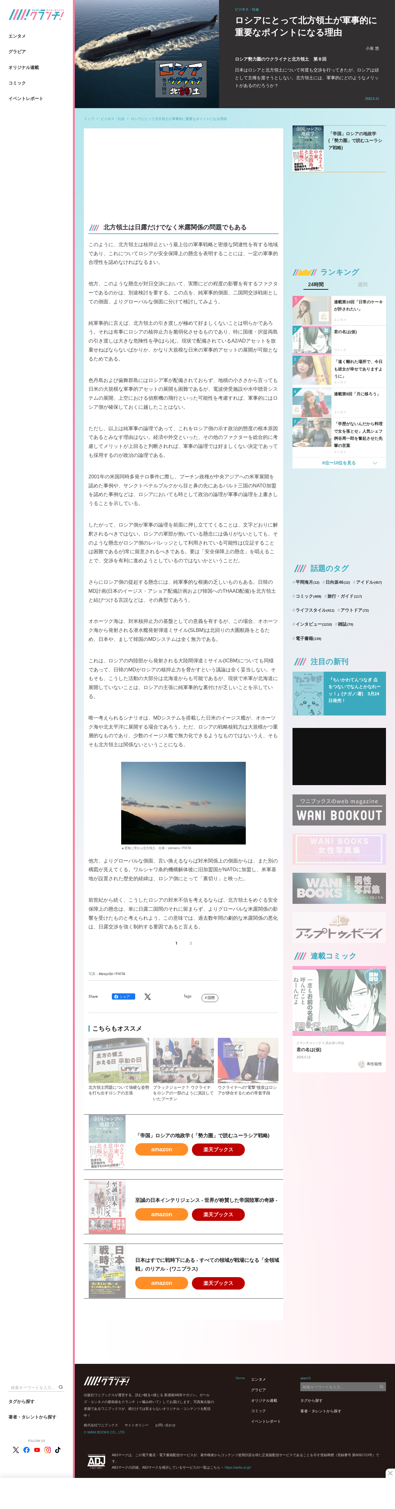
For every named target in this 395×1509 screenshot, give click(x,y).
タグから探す (21, 1401)
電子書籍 (308, 638)
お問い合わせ (165, 1425)
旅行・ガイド (344, 596)
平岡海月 (308, 582)
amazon (161, 1149)
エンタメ (17, 36)
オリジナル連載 (23, 67)
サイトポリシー (137, 1425)
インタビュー (314, 624)
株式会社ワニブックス (101, 1425)
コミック (17, 83)
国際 (211, 998)
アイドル (369, 582)
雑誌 (345, 624)
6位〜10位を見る (339, 462)
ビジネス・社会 (113, 119)
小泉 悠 (372, 48)
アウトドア (354, 610)
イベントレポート (25, 98)
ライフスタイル (315, 610)
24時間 (316, 284)
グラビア (17, 51)
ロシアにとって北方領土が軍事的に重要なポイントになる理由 (179, 119)
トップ (89, 119)
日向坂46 (338, 582)
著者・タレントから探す (32, 1417)
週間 (363, 284)
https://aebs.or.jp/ (238, 1467)
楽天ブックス (218, 1149)
